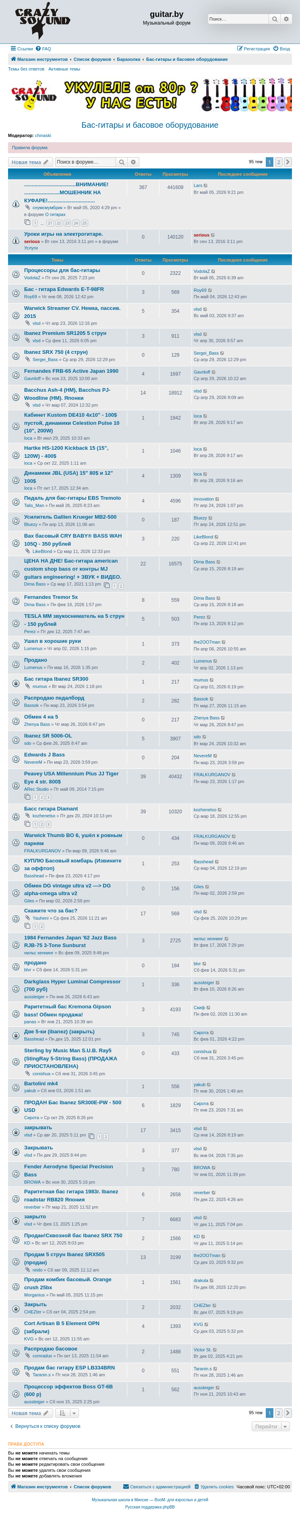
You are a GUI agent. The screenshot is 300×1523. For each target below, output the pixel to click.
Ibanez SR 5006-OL (48, 736)
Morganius (34, 1294)
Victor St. (202, 1349)
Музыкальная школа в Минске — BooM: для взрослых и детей (150, 1500)
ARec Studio (36, 789)
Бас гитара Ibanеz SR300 (56, 679)
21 (50, 223)
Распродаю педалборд (54, 698)
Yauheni (41, 918)
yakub (30, 1090)
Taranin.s (42, 1374)
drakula (201, 1280)
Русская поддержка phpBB (150, 1507)
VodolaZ (32, 277)
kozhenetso (44, 815)
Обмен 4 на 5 (41, 717)
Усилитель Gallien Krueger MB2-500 (70, 517)
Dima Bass (35, 584)
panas (30, 1021)
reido (37, 1269)
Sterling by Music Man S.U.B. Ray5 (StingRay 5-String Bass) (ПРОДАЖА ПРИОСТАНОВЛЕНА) (70, 1058)
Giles (29, 900)
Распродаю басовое (50, 1349)
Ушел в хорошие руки (52, 641)
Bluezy (30, 524)
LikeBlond (42, 551)
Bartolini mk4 (41, 1083)
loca (28, 438)
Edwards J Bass (44, 755)
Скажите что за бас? (50, 911)
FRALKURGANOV (212, 774)
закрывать (38, 1127)
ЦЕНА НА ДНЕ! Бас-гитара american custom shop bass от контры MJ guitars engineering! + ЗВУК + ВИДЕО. (72, 569)
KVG (28, 1338)
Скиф (199, 1007)
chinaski (43, 135)
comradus (42, 1355)
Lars (198, 185)
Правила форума (30, 147)
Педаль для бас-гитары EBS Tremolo (72, 498)
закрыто (35, 1216)
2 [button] (278, 162)
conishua (41, 1073)
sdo (27, 743)
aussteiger (34, 996)
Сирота (201, 1032)
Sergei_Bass (45, 359)
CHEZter (32, 1311)
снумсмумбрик (47, 207)
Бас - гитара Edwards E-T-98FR (64, 289)
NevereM (33, 762)
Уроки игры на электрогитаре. (63, 234)
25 (85, 223)
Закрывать (38, 1148)
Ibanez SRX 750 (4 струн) (56, 352)
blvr (27, 969)
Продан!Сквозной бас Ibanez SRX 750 (73, 1235)
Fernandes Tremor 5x (51, 597)
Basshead (34, 875)
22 (59, 223)
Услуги (31, 247)
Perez (30, 631)
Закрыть (35, 1304)
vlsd (37, 323)
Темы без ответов (26, 68)
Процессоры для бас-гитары (62, 270)
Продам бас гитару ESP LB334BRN (69, 1368)
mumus (40, 686)
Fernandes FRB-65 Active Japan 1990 (71, 371)
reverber (32, 1207)
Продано (35, 660)
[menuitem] (43, 49)
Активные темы (64, 68)
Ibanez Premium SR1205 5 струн (65, 333)
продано (35, 963)
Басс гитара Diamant (51, 809)
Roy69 (30, 296)
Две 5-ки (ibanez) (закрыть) (59, 1031)
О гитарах (55, 214)
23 (67, 223)
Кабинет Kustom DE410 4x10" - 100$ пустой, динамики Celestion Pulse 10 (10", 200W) (72, 423)
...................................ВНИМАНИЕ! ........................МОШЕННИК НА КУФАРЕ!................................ (66, 192)
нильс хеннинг (39, 952)
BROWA (32, 1182)
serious (32, 241)
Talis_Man (34, 505)
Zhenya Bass (37, 724)
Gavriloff (32, 378)
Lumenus (33, 648)
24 (76, 223)
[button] (288, 162)
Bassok (31, 705)
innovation (204, 499)
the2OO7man (207, 642)
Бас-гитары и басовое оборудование (149, 125)
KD (27, 1242)
